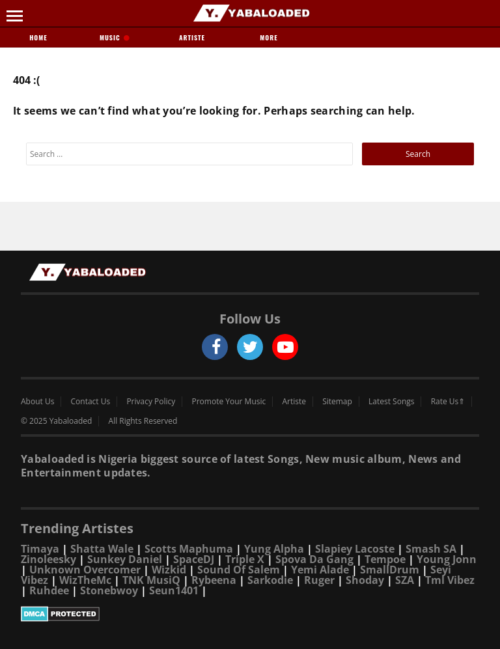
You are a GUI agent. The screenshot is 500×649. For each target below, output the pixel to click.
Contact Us (91, 401)
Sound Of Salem (238, 569)
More (268, 37)
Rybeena (213, 580)
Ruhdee (49, 590)
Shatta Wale (101, 549)
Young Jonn (447, 559)
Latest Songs (391, 401)
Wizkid (169, 569)
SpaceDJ (193, 559)
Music (115, 37)
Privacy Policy (150, 401)
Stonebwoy (109, 590)
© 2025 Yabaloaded (56, 421)
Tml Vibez (450, 580)
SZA (404, 580)
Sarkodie (270, 580)
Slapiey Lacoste (355, 549)
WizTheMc (85, 580)
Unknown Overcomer (85, 569)
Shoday (365, 580)
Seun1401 (174, 590)
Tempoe (385, 559)
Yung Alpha (274, 549)
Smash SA (431, 549)
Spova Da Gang (314, 559)
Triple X (244, 559)
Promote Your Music (229, 401)
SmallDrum (389, 569)
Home (38, 37)
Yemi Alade (320, 569)
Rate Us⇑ (448, 401)
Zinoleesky (48, 559)
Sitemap (337, 401)
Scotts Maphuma (189, 549)
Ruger (319, 580)
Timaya (40, 549)
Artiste (192, 37)
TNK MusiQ (151, 580)
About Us (37, 401)
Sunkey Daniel (124, 559)
